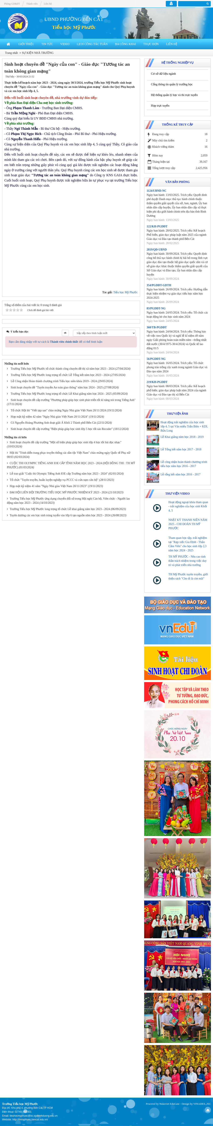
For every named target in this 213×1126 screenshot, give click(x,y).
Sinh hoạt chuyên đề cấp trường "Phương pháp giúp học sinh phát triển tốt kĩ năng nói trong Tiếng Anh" (73, 400)
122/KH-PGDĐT (157, 226)
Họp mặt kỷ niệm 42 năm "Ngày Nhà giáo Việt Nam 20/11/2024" (49, 416)
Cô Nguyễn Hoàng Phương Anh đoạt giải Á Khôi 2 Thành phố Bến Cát (53, 422)
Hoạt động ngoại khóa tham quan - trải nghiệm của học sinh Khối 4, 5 (188, 506)
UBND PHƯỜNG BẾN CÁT (73, 19)
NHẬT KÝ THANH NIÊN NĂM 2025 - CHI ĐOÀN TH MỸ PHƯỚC (187, 524)
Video (64, 44)
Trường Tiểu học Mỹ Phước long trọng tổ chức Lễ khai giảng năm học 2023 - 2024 (60, 509)
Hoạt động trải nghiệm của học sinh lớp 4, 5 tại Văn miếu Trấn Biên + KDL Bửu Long (184, 426)
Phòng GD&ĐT (12, 3)
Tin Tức (47, 44)
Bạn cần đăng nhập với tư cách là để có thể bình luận (55, 341)
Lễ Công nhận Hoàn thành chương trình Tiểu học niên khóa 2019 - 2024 (54, 381)
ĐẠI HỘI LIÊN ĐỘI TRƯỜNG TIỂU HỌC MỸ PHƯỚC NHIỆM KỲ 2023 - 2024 (59, 492)
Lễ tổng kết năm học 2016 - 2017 (181, 474)
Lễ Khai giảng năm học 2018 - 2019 (182, 436)
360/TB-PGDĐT (157, 327)
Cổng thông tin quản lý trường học (172, 84)
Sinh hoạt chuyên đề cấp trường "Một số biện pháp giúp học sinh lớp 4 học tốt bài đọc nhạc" (65, 442)
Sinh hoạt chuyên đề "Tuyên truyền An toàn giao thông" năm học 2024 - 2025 (57, 387)
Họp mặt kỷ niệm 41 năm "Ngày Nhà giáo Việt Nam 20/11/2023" (48, 486)
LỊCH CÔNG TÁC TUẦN (92, 44)
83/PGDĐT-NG (156, 308)
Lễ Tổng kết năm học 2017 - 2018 (181, 449)
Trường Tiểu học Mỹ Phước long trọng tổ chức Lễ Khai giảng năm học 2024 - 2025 (61, 393)
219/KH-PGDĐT (157, 382)
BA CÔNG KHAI (125, 44)
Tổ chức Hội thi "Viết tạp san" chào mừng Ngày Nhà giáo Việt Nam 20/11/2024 (58, 410)
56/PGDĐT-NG (156, 358)
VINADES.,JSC (202, 1103)
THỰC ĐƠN (151, 44)
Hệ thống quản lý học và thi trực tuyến (174, 95)
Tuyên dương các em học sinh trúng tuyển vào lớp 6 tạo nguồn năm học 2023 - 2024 (60, 515)
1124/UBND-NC (157, 190)
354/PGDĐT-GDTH (159, 285)
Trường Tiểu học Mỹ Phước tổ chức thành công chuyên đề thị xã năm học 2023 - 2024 (63, 368)
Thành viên (31, 3)
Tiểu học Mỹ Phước (74, 27)
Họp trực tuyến (160, 105)
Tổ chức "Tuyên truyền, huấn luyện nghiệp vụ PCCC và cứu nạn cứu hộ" (54, 479)
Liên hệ (171, 44)
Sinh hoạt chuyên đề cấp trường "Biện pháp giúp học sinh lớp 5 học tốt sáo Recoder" (62, 429)
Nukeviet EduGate (169, 1103)
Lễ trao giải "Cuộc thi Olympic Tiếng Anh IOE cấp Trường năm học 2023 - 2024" (59, 473)
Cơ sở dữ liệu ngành (163, 73)
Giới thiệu (26, 44)
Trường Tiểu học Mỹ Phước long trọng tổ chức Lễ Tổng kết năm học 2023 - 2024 (60, 375)
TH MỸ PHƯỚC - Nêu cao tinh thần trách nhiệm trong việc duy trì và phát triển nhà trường (187, 561)
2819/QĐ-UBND (157, 249)
